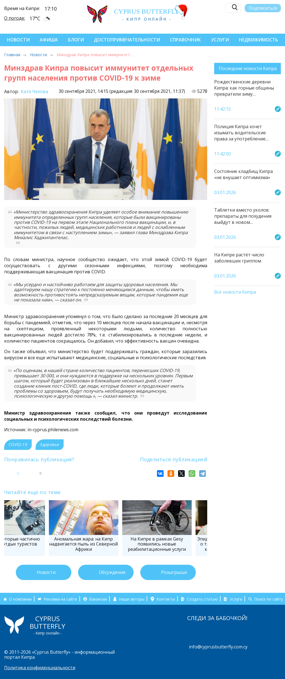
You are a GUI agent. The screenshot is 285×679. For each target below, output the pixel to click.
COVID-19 (18, 444)
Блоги (76, 40)
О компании (20, 599)
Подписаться (263, 7)
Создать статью (202, 599)
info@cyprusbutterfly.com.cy (218, 646)
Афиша (49, 40)
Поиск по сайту (268, 599)
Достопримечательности (127, 40)
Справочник (185, 40)
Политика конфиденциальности (39, 667)
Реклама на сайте (60, 599)
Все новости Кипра (235, 292)
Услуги (220, 40)
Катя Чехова (34, 91)
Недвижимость (258, 40)
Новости (18, 40)
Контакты (165, 599)
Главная (12, 54)
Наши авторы (131, 599)
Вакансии (98, 599)
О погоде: (14, 18)
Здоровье (49, 444)
